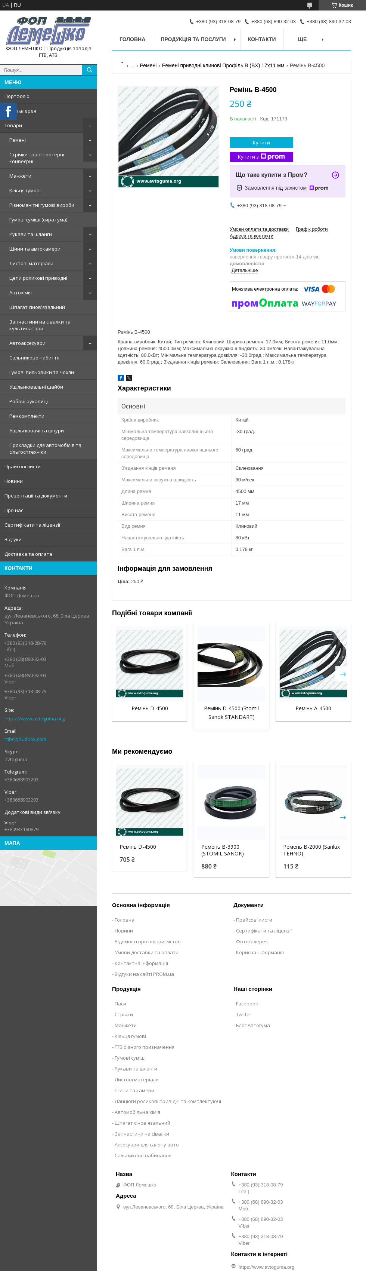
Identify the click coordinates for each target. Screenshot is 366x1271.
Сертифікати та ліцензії (32, 524)
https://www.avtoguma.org (34, 718)
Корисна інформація (260, 952)
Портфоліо (17, 96)
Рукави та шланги (30, 234)
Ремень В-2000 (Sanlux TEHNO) (311, 850)
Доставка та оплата (28, 554)
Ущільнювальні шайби (36, 386)
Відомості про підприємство (148, 941)
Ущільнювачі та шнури (36, 430)
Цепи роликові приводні (38, 278)
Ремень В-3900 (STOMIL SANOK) (222, 850)
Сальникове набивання (143, 1155)
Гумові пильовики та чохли (41, 372)
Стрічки (124, 1014)
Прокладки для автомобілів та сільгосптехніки (45, 448)
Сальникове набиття (34, 357)
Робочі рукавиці (28, 401)
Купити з (261, 156)
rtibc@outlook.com (25, 739)
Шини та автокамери (35, 248)
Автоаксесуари (27, 343)
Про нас (13, 510)
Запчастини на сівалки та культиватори (40, 325)
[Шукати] (89, 70)
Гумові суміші (130, 1057)
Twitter (243, 1014)
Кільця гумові (25, 190)
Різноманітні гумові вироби (41, 205)
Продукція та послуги (193, 39)
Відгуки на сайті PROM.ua (144, 974)
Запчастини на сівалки (142, 1133)
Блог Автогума (253, 1025)
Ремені (17, 140)
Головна (132, 39)
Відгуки (13, 539)
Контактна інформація (141, 963)
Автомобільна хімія (137, 1112)
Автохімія (20, 292)
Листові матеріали (31, 263)
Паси (120, 1003)
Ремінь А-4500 (313, 708)
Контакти (262, 39)
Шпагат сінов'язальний (37, 307)
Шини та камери (134, 1090)
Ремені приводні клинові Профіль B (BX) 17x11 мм (223, 65)
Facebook (247, 1003)
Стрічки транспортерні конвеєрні (36, 158)
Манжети (20, 175)
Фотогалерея (20, 110)
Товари (13, 125)
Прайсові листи (22, 466)
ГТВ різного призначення (144, 1047)
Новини (13, 481)
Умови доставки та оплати (147, 952)
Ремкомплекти (26, 416)
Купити (261, 142)
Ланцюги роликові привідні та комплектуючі (168, 1101)
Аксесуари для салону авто (147, 1144)
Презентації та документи (35, 495)
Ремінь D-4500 (149, 708)
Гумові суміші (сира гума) (38, 219)
